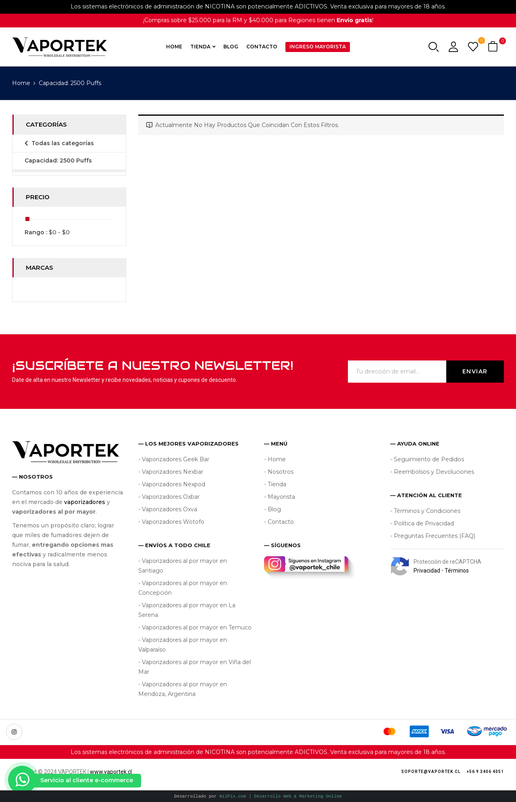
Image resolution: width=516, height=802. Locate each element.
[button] (494, 47)
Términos (457, 570)
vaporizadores (84, 502)
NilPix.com (280, 796)
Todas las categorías (62, 143)
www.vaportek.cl (111, 772)
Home (21, 83)
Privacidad (427, 570)
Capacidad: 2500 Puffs (58, 160)
